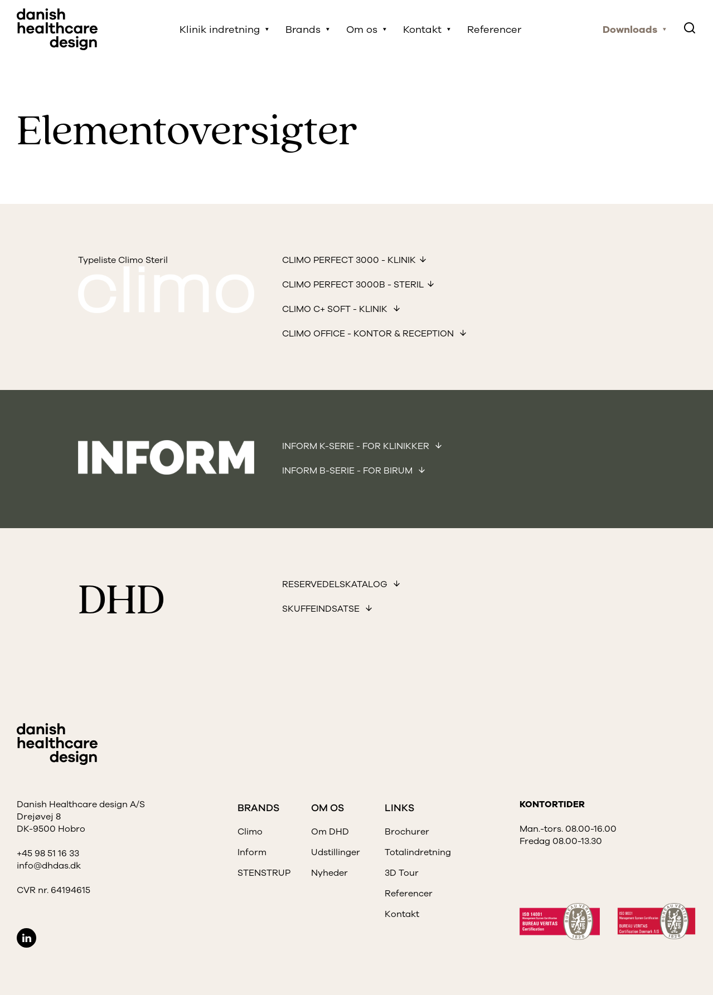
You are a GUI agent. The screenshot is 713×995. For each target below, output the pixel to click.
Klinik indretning (220, 29)
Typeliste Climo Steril (123, 260)
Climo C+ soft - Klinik (336, 309)
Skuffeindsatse (322, 609)
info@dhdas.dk (49, 866)
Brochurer (407, 832)
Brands (303, 29)
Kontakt (422, 29)
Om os (361, 29)
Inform (251, 852)
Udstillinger (335, 852)
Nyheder (329, 873)
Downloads (630, 29)
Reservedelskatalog (336, 584)
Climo (250, 832)
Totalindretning (418, 852)
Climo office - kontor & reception (369, 334)
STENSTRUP (263, 873)
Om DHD (330, 832)
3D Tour (402, 873)
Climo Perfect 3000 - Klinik (349, 260)
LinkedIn (26, 938)
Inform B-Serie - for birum (348, 471)
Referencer (494, 29)
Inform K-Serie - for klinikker (356, 446)
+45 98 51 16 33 (48, 853)
